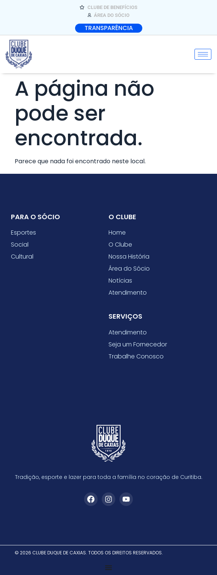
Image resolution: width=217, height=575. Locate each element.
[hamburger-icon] (202, 54)
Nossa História (128, 256)
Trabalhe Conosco (136, 356)
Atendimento (127, 292)
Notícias (120, 280)
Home (117, 232)
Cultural (22, 256)
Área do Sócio (129, 268)
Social (20, 244)
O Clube (120, 244)
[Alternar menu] (108, 567)
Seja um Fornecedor (137, 344)
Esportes (23, 232)
